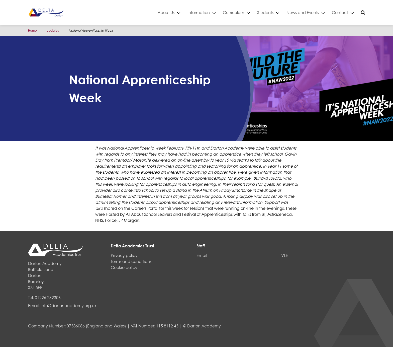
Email (202, 255)
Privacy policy (124, 255)
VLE (284, 255)
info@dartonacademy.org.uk (68, 305)
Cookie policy (124, 267)
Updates (53, 30)
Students (265, 12)
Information (198, 12)
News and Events (302, 12)
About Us (166, 12)
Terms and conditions (131, 261)
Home (32, 30)
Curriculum (233, 12)
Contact (340, 12)
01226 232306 (48, 297)
